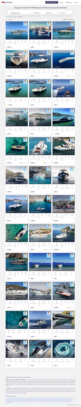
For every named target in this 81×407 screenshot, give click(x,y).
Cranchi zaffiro (11, 298)
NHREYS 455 (10, 211)
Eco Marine (57, 67)
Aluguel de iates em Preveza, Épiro (27, 399)
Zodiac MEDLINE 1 (12, 356)
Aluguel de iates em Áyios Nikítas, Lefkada (15, 400)
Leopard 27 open (58, 211)
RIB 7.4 (32, 125)
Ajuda (61, 2)
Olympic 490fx (58, 269)
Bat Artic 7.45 (34, 240)
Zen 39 (56, 125)
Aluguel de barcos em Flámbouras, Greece (38, 398)
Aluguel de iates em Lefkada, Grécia (56, 401)
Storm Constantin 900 (60, 182)
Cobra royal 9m (11, 154)
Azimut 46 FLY (58, 154)
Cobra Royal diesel (59, 96)
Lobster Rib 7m (11, 125)
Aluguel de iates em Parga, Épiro (22, 401)
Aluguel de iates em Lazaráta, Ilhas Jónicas (61, 399)
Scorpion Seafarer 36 (12, 240)
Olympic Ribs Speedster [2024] (38, 356)
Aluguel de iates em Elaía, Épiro (43, 399)
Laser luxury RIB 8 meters (37, 298)
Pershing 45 (10, 38)
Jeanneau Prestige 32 (59, 298)
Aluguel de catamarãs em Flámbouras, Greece (16, 398)
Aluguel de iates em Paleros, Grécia (34, 400)
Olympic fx (33, 269)
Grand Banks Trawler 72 (36, 154)
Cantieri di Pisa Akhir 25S (14, 67)
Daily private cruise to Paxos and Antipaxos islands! (16, 326)
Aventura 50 (10, 182)
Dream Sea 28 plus (35, 327)
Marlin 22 (56, 356)
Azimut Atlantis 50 (35, 211)
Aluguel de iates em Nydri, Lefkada (39, 401)
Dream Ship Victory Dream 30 (62, 327)
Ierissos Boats (34, 182)
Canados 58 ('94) (58, 240)
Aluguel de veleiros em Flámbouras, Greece (59, 398)
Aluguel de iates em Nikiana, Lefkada (52, 400)
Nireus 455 (33, 67)
